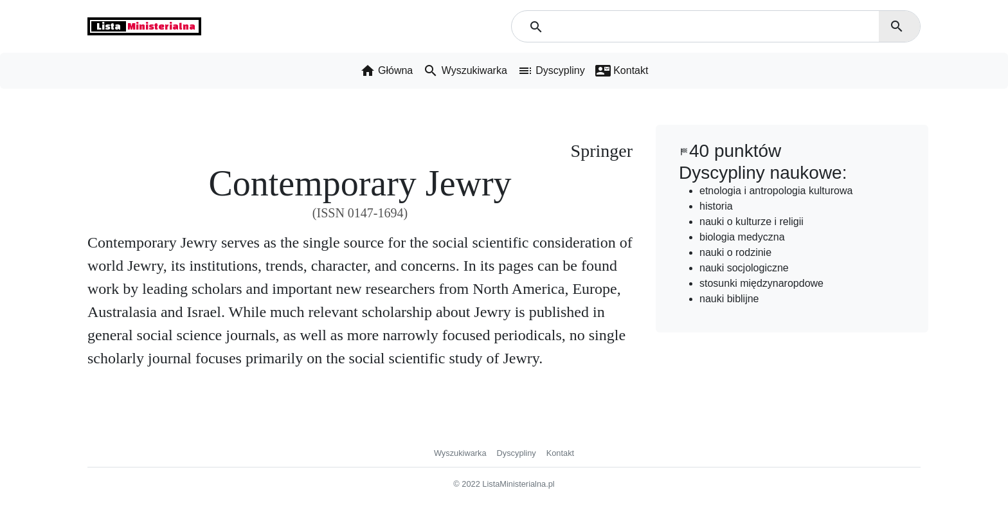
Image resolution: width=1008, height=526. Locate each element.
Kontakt (560, 453)
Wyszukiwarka (460, 453)
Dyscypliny (516, 453)
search (897, 26)
